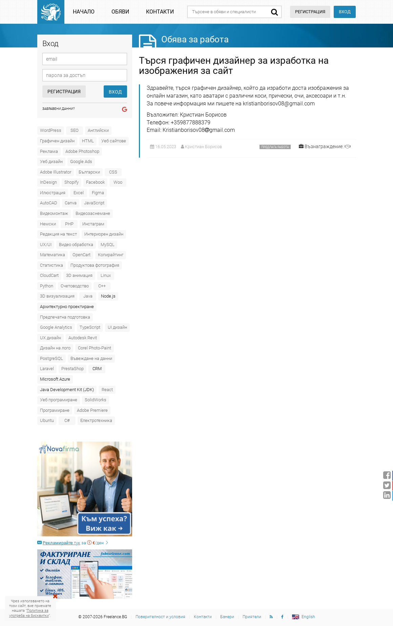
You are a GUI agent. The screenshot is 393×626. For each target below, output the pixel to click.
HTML (88, 140)
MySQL (108, 244)
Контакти (160, 11)
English (308, 616)
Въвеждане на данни (91, 358)
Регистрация (64, 91)
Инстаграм (93, 223)
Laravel (47, 368)
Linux (106, 275)
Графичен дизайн (57, 140)
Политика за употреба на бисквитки (29, 613)
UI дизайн (117, 327)
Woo (117, 182)
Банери (227, 616)
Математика (52, 254)
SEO (74, 130)
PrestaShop (72, 368)
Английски (98, 130)
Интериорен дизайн (103, 234)
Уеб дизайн (51, 161)
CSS (113, 172)
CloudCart (49, 275)
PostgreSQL (51, 358)
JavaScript (94, 202)
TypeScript (90, 327)
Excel (79, 192)
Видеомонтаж (54, 213)
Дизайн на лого (55, 347)
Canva (71, 202)
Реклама (49, 151)
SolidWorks (95, 399)
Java (87, 296)
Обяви (120, 11)
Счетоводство (75, 285)
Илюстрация (52, 192)
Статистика (51, 265)
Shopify (71, 182)
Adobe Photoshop (82, 151)
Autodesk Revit (82, 337)
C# (67, 420)
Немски (48, 223)
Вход (345, 11)
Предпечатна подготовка (65, 317)
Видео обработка (76, 244)
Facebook (95, 182)
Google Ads (81, 161)
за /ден (73, 542)
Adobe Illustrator (55, 172)
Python (46, 285)
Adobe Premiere (92, 410)
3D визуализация (57, 296)
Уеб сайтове (113, 140)
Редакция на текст (58, 234)
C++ (102, 285)
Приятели (252, 616)
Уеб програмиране (58, 399)
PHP (69, 223)
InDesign (48, 182)
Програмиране (54, 410)
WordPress (50, 130)
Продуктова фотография (94, 265)
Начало (84, 11)
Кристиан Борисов (203, 146)
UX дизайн (50, 337)
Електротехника (96, 420)
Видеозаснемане (93, 213)
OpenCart (81, 254)
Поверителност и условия (160, 616)
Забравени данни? (58, 108)
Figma (98, 192)
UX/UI (45, 244)
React (107, 389)
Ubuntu (47, 420)
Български (89, 172)
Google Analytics (56, 327)
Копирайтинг (110, 254)
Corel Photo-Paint (94, 347)
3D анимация (79, 275)
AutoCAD (48, 202)
